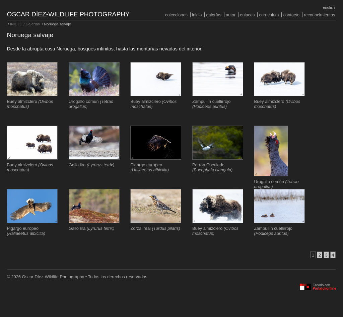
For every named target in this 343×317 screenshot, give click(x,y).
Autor (230, 14)
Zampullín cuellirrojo (211, 104)
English (329, 7)
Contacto (291, 14)
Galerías (213, 14)
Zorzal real (155, 228)
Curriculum (269, 14)
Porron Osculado (212, 167)
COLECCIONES (176, 14)
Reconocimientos (319, 14)
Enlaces (247, 14)
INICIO (197, 14)
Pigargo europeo (149, 167)
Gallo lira (91, 164)
